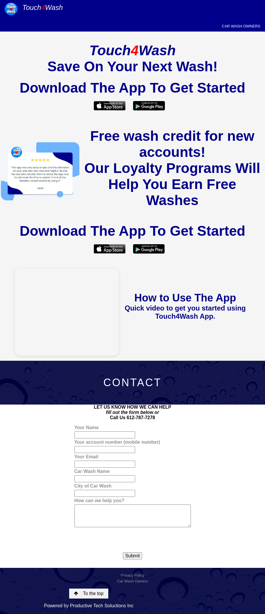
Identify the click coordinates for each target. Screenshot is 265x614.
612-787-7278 (141, 417)
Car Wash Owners (132, 581)
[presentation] (118, 539)
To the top (88, 593)
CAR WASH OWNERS (241, 26)
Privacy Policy (132, 575)
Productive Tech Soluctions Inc (102, 605)
